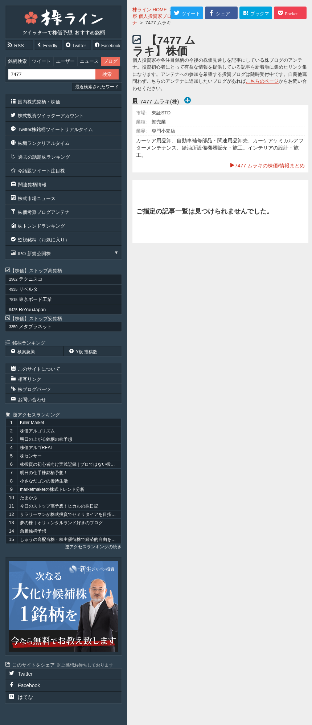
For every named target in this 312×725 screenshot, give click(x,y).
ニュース (89, 61)
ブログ (110, 61)
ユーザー (65, 61)
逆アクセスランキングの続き (93, 546)
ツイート (41, 61)
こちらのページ (262, 81)
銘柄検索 (17, 61)
